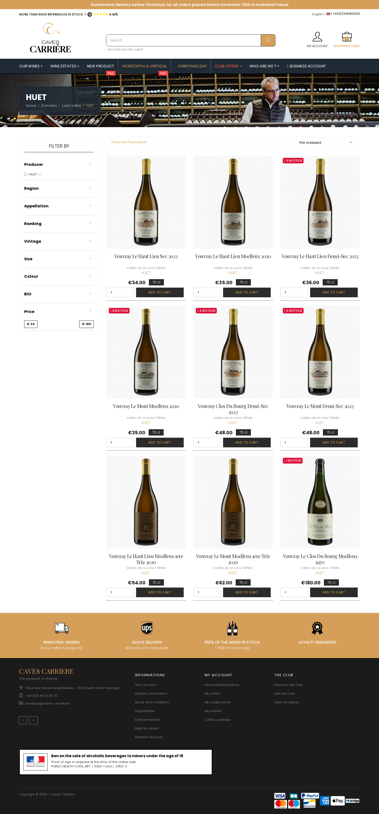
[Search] (190, 40)
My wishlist (213, 711)
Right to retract (147, 728)
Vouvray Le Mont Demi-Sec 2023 (320, 406)
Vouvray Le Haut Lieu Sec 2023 (146, 256)
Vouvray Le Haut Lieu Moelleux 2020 (233, 256)
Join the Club (284, 693)
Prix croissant (327, 142)
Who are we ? (146, 685)
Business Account (149, 737)
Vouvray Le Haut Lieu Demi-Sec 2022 (320, 256)
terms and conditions (152, 702)
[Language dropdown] (318, 14)
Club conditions (286, 702)
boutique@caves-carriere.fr (47, 703)
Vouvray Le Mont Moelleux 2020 (146, 406)
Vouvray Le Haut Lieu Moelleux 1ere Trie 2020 (146, 559)
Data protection (147, 719)
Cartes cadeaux (217, 719)
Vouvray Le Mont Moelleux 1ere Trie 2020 (233, 559)
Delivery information (151, 693)
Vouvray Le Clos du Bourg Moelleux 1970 (320, 559)
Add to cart (159, 292)
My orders (213, 693)
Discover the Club (288, 685)
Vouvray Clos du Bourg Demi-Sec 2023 (233, 409)
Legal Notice (145, 711)
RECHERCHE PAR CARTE (125, 49)
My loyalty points (218, 702)
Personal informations (222, 685)
